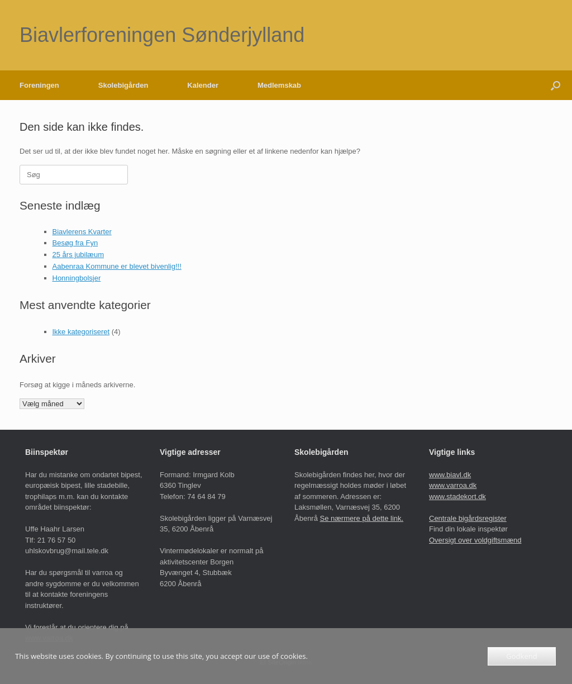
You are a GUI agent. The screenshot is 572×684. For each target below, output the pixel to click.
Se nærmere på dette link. (362, 518)
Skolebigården (123, 85)
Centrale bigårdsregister (468, 518)
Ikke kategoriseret (81, 331)
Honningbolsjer (77, 278)
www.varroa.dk (452, 485)
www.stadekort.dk (457, 496)
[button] (555, 85)
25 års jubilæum (78, 254)
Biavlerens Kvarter (82, 231)
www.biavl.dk (450, 475)
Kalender (202, 85)
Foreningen (39, 85)
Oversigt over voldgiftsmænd (475, 540)
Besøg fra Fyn (75, 243)
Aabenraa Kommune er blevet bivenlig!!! (117, 266)
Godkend (521, 656)
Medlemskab (279, 85)
